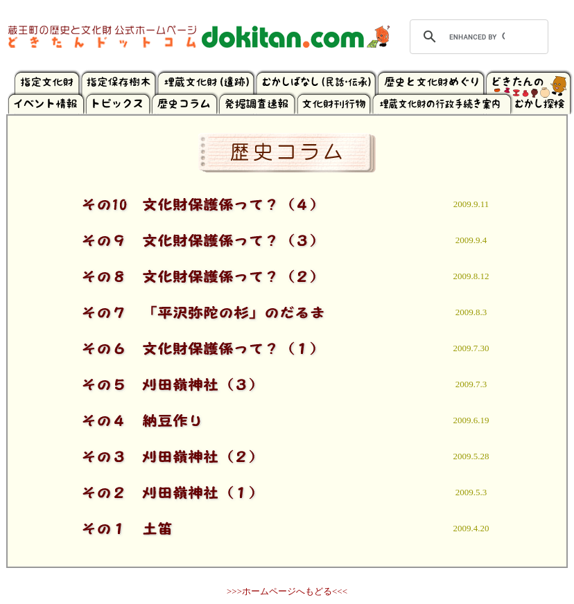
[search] (477, 36)
